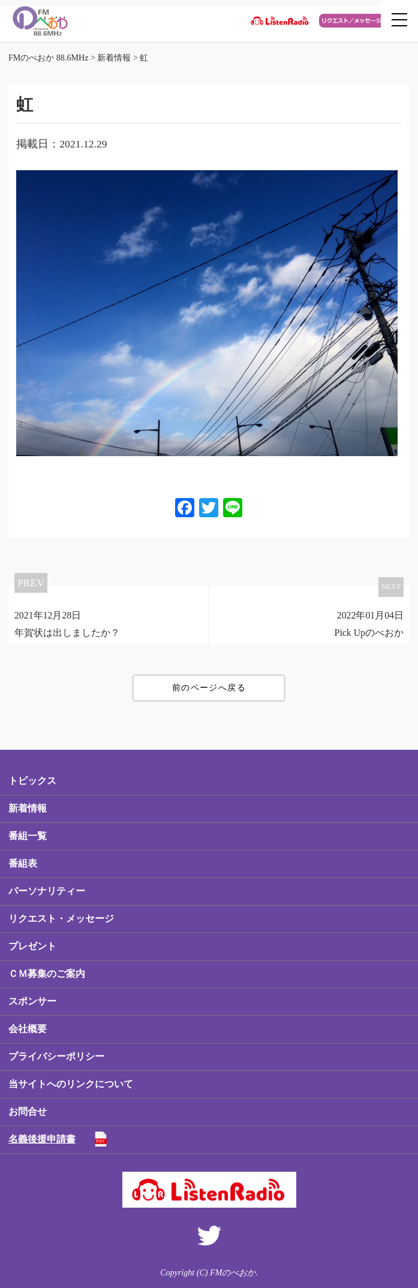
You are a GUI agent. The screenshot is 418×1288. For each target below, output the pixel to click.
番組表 (22, 863)
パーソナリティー (46, 891)
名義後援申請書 (42, 1139)
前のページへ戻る (209, 687)
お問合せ (27, 1111)
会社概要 (27, 1029)
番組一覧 (27, 836)
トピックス (32, 781)
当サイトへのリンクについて (70, 1084)
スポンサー (32, 1001)
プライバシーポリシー (56, 1056)
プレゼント (32, 946)
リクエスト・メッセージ (61, 918)
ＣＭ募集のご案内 (46, 974)
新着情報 (27, 808)
